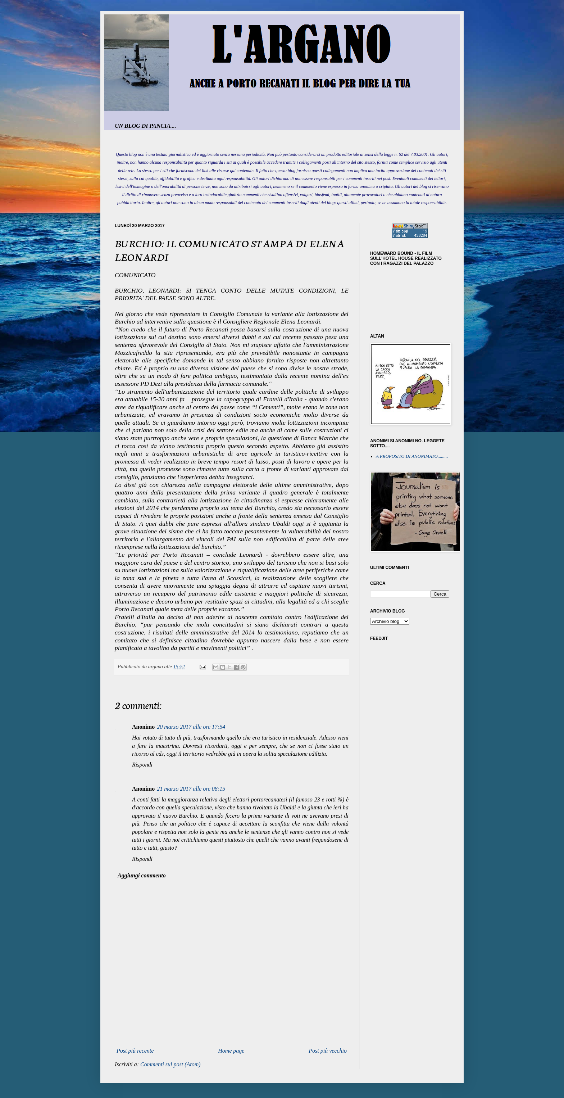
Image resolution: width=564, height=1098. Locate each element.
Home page (231, 1051)
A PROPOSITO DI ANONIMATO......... (412, 456)
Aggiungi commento (142, 875)
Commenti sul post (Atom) (170, 1064)
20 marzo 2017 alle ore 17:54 (191, 727)
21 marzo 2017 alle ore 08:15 (191, 789)
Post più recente (135, 1051)
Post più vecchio (328, 1051)
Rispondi (142, 765)
